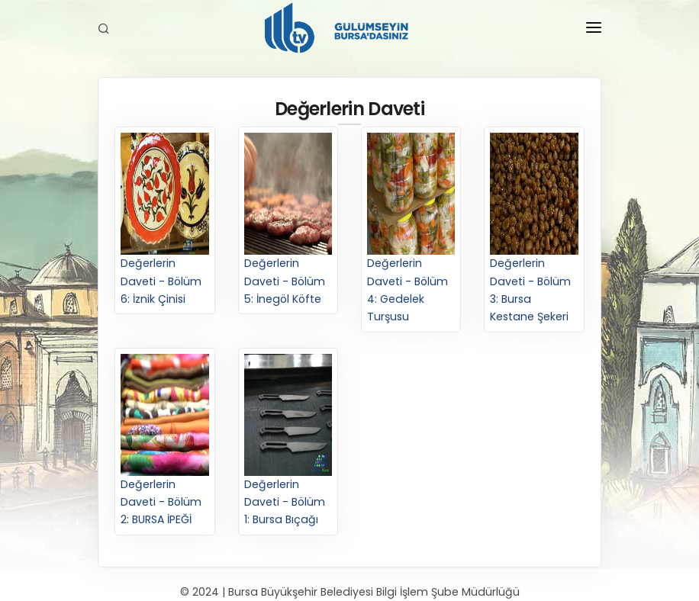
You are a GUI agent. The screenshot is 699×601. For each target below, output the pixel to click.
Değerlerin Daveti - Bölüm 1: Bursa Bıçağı (288, 441)
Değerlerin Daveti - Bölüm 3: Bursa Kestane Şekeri (534, 228)
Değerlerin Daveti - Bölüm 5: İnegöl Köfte (288, 220)
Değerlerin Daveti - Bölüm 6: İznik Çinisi (164, 220)
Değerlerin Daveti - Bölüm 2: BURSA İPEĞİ (164, 441)
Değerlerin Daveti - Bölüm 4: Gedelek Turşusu (411, 228)
